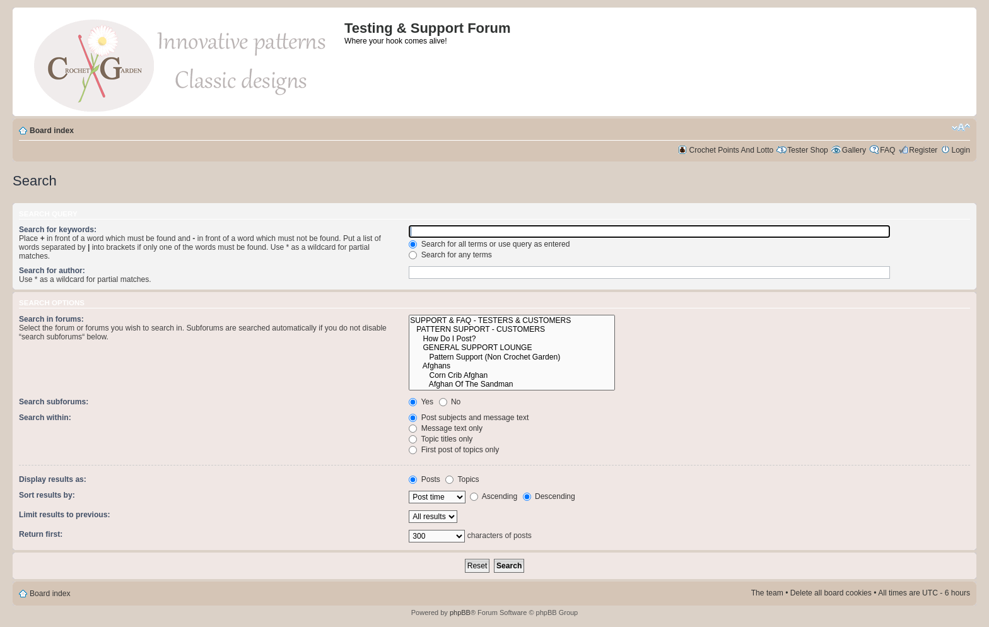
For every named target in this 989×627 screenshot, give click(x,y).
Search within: (45, 417)
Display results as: (52, 479)
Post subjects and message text (469, 417)
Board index (52, 130)
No (450, 401)
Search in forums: (51, 319)
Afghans (512, 366)
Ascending (493, 496)
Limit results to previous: (64, 514)
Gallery (854, 150)
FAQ (887, 150)
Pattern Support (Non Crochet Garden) (512, 357)
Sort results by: (47, 495)
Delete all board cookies (831, 593)
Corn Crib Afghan (512, 375)
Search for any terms (450, 254)
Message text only (446, 428)
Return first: (40, 534)
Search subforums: (53, 401)
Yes (421, 401)
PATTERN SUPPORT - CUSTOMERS (512, 329)
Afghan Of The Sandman (512, 384)
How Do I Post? (512, 339)
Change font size (961, 127)
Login (960, 150)
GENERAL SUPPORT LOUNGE (512, 348)
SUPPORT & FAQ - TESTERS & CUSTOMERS (512, 320)
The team (767, 593)
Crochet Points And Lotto (731, 150)
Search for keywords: (58, 229)
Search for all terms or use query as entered (489, 244)
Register (923, 150)
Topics (462, 479)
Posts (424, 479)
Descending (549, 496)
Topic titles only (440, 439)
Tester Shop (807, 150)
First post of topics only (454, 449)
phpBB (460, 612)
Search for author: (52, 270)
